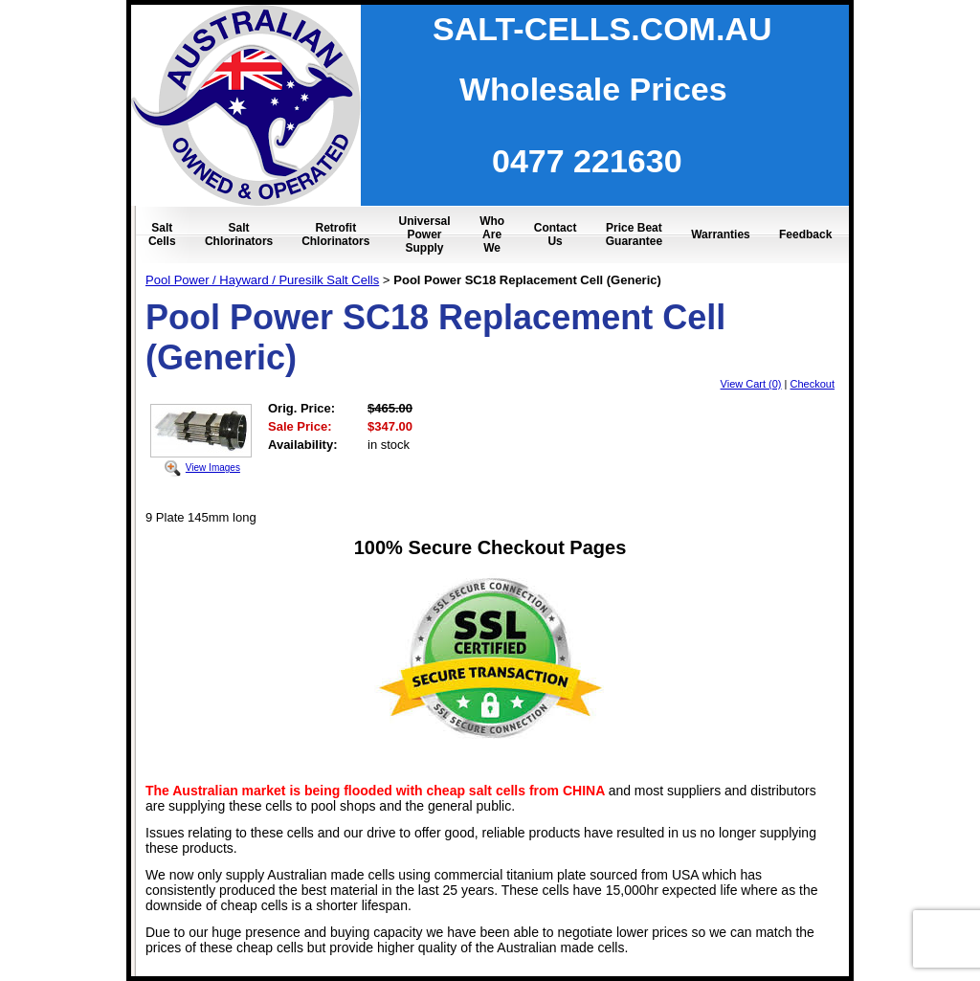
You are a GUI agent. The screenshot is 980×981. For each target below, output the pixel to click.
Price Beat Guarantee (634, 234)
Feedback (805, 234)
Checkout (813, 384)
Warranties (720, 234)
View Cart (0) (751, 384)
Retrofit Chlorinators (335, 234)
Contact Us (555, 234)
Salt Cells (162, 234)
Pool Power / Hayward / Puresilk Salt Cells (262, 280)
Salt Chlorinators (239, 234)
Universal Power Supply (425, 234)
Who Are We (491, 234)
